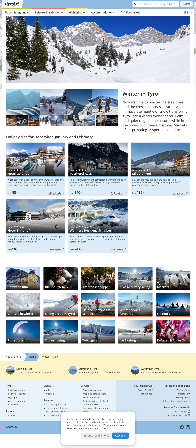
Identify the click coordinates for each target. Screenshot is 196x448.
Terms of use (183, 390)
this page (76, 424)
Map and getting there (94, 393)
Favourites (130, 12)
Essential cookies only (96, 435)
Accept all (120, 435)
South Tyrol (145, 390)
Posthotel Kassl (98, 169)
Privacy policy (183, 397)
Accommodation (102, 12)
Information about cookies (176, 401)
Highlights (75, 12)
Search (186, 4)
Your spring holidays (56, 404)
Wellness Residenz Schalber (98, 226)
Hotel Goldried (35, 169)
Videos (49, 390)
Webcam (50, 393)
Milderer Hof (160, 169)
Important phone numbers (96, 408)
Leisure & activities (47, 12)
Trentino (147, 393)
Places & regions (15, 12)
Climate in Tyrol (91, 404)
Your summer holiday (57, 408)
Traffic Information (92, 397)
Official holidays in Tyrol (95, 401)
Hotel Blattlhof (35, 226)
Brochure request (92, 390)
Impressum (184, 393)
